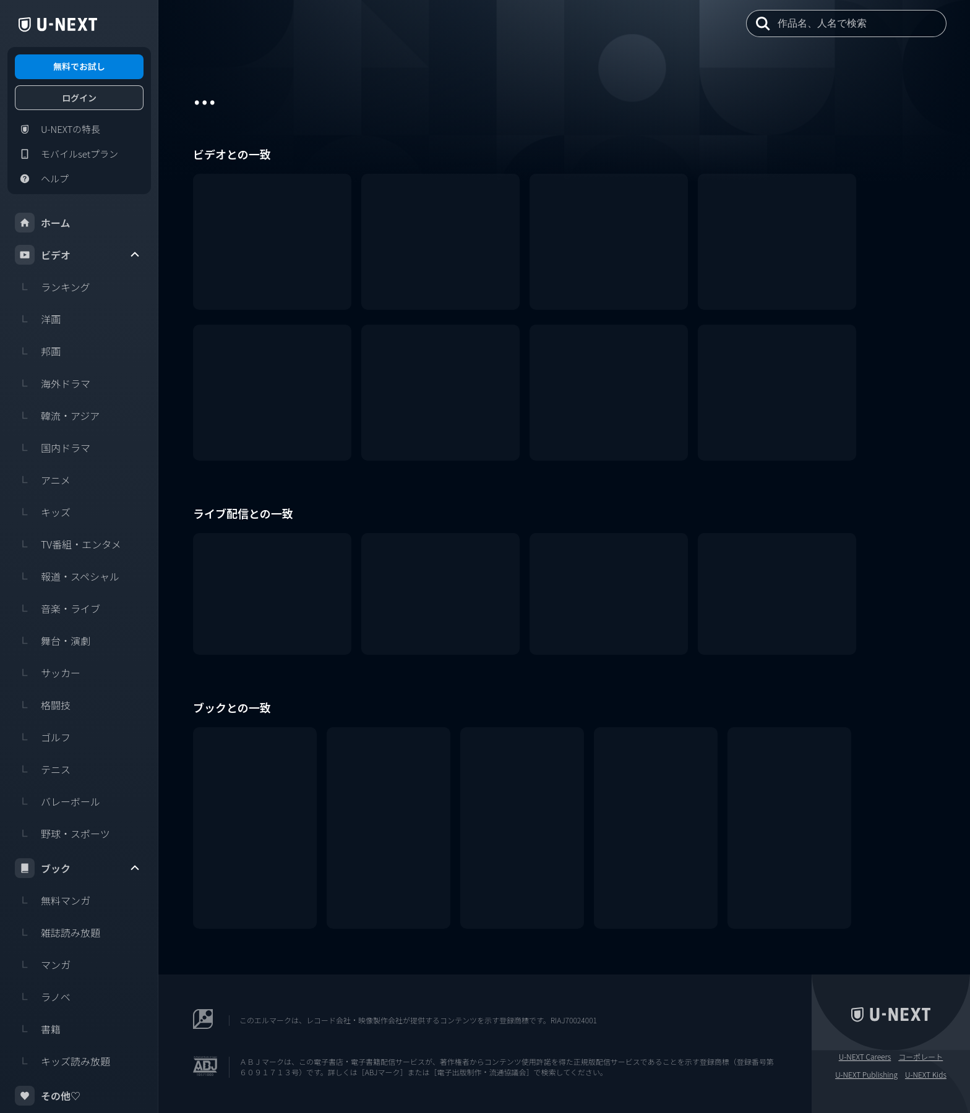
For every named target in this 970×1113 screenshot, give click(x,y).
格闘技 (43, 705)
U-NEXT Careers (865, 1057)
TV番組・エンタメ (68, 544)
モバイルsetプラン (66, 154)
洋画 (38, 319)
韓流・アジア (57, 415)
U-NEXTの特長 (57, 129)
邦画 (38, 351)
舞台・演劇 (52, 640)
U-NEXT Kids (925, 1075)
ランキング (52, 287)
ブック (78, 868)
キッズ (43, 512)
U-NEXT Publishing (866, 1075)
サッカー (47, 673)
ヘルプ (42, 179)
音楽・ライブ (57, 608)
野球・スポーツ (62, 833)
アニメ (43, 480)
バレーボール (57, 801)
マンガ (43, 964)
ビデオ (78, 255)
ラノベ (43, 997)
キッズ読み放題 (62, 1061)
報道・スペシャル (67, 576)
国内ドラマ (52, 448)
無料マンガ (52, 900)
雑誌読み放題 (57, 932)
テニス (43, 769)
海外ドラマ (52, 383)
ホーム (43, 222)
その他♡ (47, 1096)
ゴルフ (43, 737)
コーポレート (920, 1057)
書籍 (38, 1029)
